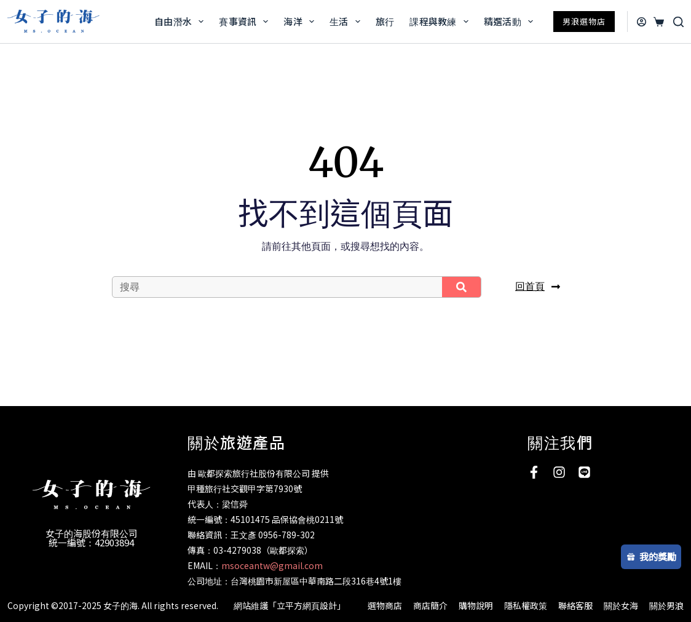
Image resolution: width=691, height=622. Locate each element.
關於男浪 (666, 605)
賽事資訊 (246, 21)
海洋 (301, 21)
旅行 (385, 21)
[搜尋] (678, 22)
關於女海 (621, 605)
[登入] (641, 21)
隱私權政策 (525, 605)
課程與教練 (441, 21)
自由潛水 (181, 21)
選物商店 (385, 605)
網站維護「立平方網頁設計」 (290, 605)
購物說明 (476, 605)
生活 (347, 21)
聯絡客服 (575, 605)
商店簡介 (430, 605)
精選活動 (511, 21)
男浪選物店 (584, 21)
